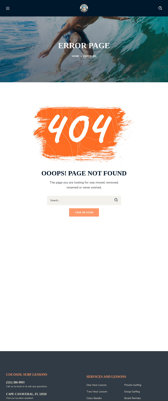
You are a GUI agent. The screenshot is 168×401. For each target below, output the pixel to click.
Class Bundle (94, 398)
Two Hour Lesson (96, 391)
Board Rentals (132, 398)
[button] (160, 8)
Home (75, 56)
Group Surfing (132, 391)
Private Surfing (132, 385)
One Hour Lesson (96, 385)
